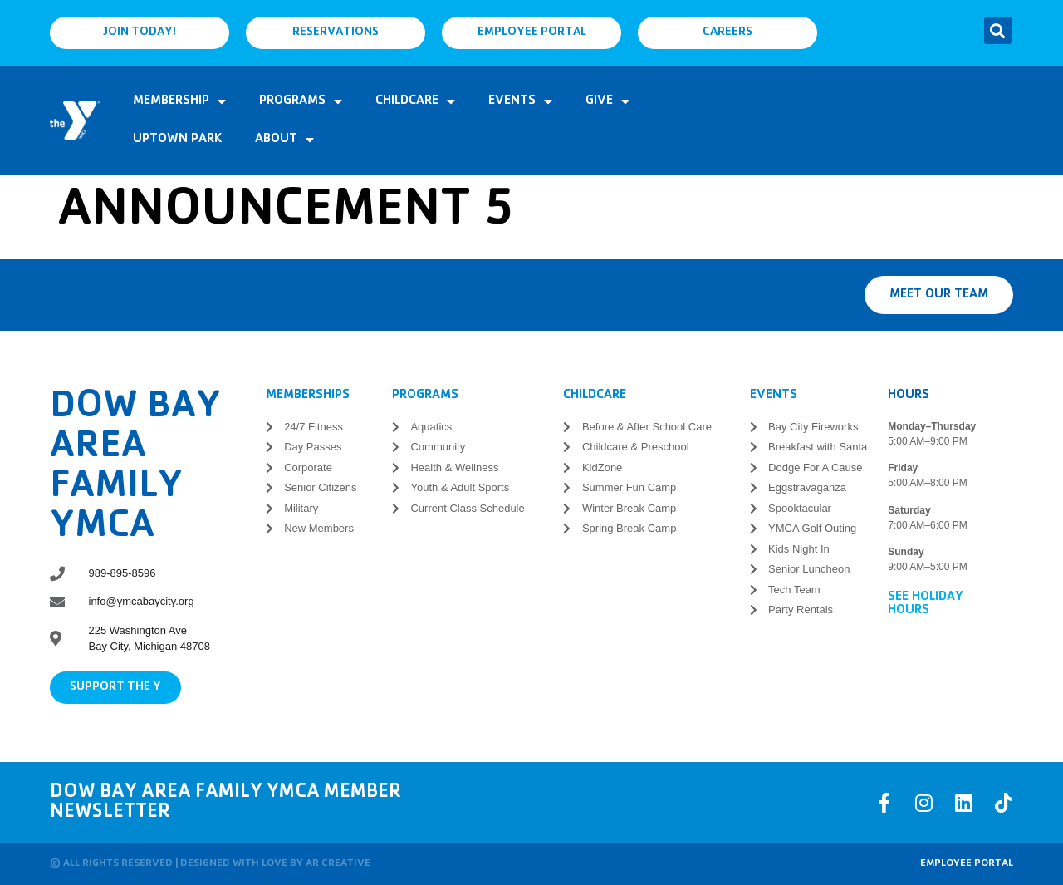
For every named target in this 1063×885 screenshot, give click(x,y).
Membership (179, 101)
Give (607, 101)
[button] (998, 30)
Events (520, 101)
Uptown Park (177, 139)
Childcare (415, 101)
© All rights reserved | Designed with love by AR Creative (210, 863)
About (284, 140)
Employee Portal (966, 863)
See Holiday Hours (925, 604)
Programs (300, 101)
